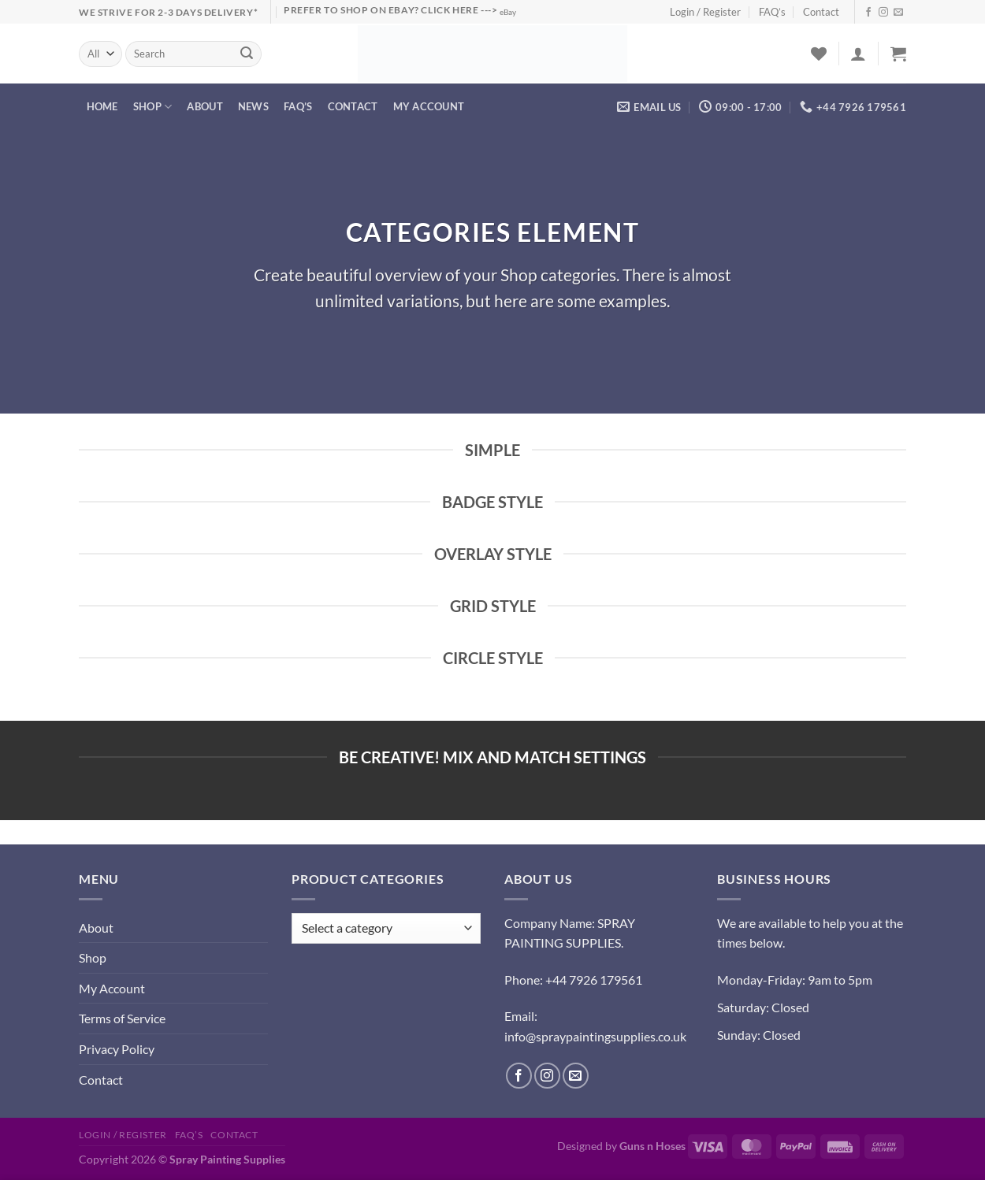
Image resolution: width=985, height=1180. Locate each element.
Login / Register (705, 12)
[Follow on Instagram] (883, 12)
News (253, 106)
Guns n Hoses (652, 1145)
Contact (821, 12)
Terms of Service (122, 1018)
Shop (152, 106)
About (204, 106)
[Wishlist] (819, 53)
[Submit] (247, 54)
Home (102, 106)
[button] (858, 53)
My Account (112, 988)
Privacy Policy (116, 1048)
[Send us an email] (898, 12)
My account (429, 106)
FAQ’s (772, 12)
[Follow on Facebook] (868, 12)
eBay (508, 12)
